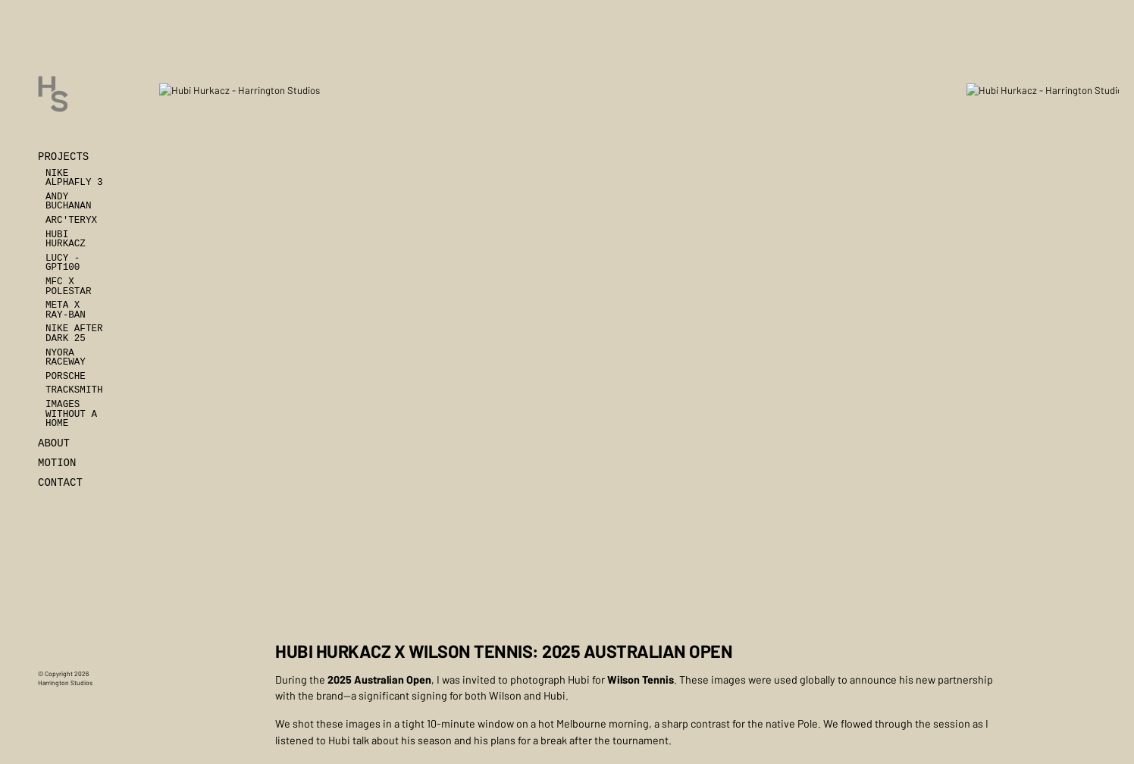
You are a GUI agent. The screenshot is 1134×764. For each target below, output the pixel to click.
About (54, 443)
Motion (57, 463)
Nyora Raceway (65, 358)
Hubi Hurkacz (65, 240)
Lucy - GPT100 (62, 263)
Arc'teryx (71, 220)
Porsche (65, 376)
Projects (63, 157)
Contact (60, 483)
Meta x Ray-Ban (65, 310)
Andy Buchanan (68, 202)
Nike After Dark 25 (74, 334)
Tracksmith (74, 390)
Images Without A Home (71, 414)
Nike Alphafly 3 (74, 178)
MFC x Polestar (68, 287)
